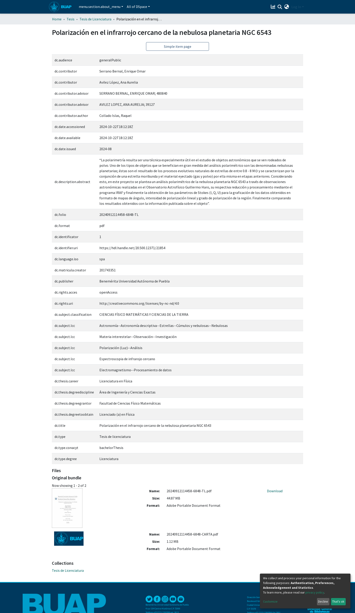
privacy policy (314, 592)
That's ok (338, 601)
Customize (270, 601)
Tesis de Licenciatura (95, 19)
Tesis (70, 19)
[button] (286, 7)
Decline (323, 601)
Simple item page (177, 46)
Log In (296, 7)
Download (275, 491)
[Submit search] (280, 7)
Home (57, 19)
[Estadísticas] (273, 7)
